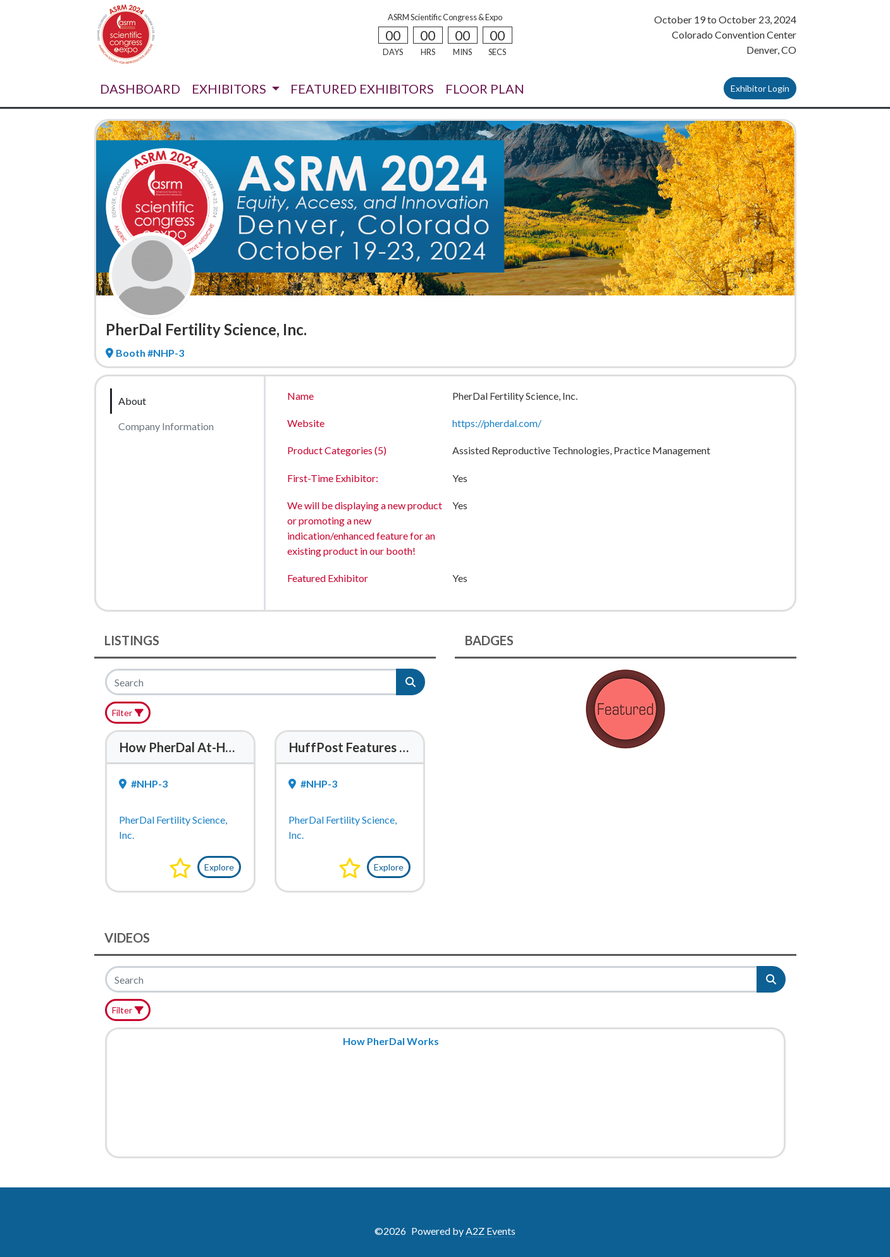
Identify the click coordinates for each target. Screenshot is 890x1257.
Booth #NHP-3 (145, 353)
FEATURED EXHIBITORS (362, 88)
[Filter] (128, 713)
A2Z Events (491, 1231)
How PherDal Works (391, 1041)
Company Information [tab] (166, 426)
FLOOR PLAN (484, 88)
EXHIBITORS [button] (230, 88)
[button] (180, 868)
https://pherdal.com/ (496, 423)
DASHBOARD (140, 88)
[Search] (251, 682)
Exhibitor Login (760, 88)
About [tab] (132, 401)
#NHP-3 (143, 783)
